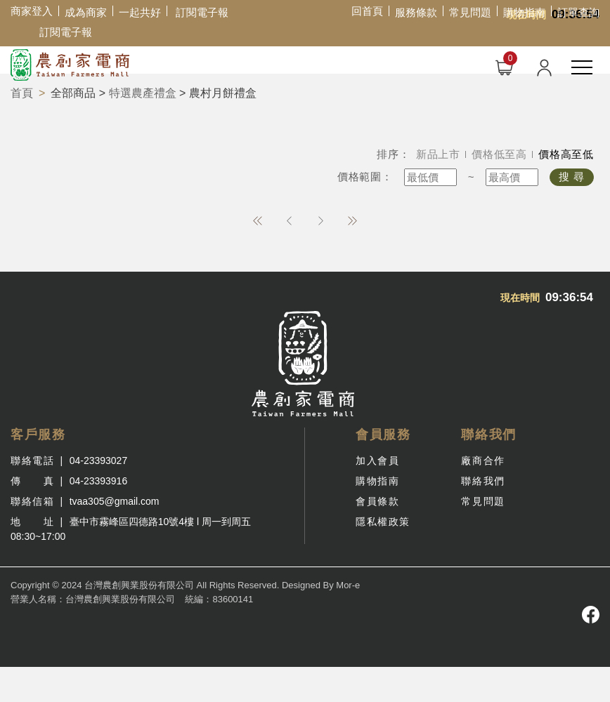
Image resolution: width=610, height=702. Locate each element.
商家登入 (32, 11)
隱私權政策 (383, 521)
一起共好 (140, 12)
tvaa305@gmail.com (115, 501)
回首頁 (367, 11)
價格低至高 (499, 154)
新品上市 (438, 154)
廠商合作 (483, 460)
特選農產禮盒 (142, 93)
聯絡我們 (483, 480)
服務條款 (416, 12)
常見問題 (470, 12)
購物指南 (524, 12)
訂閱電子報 (202, 12)
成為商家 (86, 12)
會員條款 (377, 501)
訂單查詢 (578, 12)
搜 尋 (572, 177)
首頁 (22, 93)
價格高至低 (566, 154)
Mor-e (348, 585)
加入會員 (377, 460)
